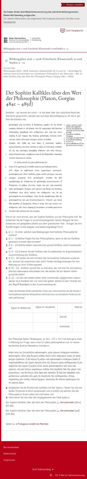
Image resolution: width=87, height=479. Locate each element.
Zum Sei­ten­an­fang (43, 469)
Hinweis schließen (73, 4)
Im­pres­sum (9, 460)
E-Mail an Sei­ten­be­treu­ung (70, 475)
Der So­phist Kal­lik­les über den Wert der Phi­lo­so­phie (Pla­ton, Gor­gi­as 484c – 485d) (43, 75)
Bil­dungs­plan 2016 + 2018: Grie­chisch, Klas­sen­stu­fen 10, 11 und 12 (35, 71)
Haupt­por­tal (9, 21)
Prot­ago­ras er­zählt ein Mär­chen (33, 423)
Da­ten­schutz (10, 453)
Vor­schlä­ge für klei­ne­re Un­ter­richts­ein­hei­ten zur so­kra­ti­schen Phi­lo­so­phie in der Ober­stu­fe (43, 72)
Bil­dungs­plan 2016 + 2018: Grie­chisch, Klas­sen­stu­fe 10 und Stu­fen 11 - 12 (36, 48)
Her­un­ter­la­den (67, 402)
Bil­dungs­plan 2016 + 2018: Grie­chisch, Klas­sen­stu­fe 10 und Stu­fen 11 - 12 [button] (43, 60)
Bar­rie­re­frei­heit (11, 447)
